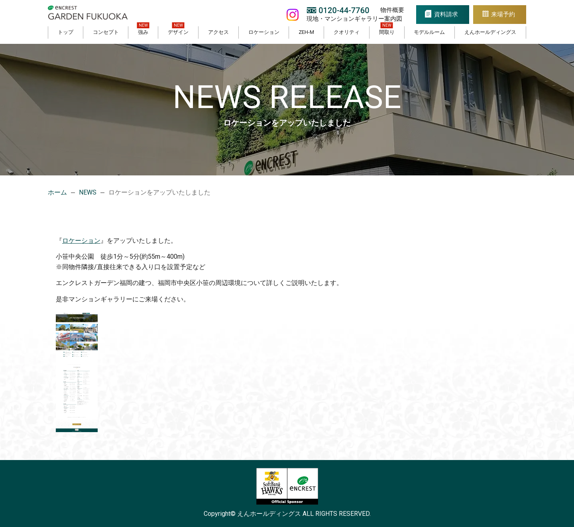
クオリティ (347, 32)
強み (143, 32)
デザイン (178, 32)
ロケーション (263, 32)
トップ (65, 32)
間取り (387, 32)
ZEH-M (306, 32)
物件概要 (387, 10)
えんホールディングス (490, 32)
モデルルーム (429, 32)
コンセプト (106, 32)
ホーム (57, 192)
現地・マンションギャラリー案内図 (349, 19)
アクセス (218, 32)
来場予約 (502, 14)
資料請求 (442, 14)
